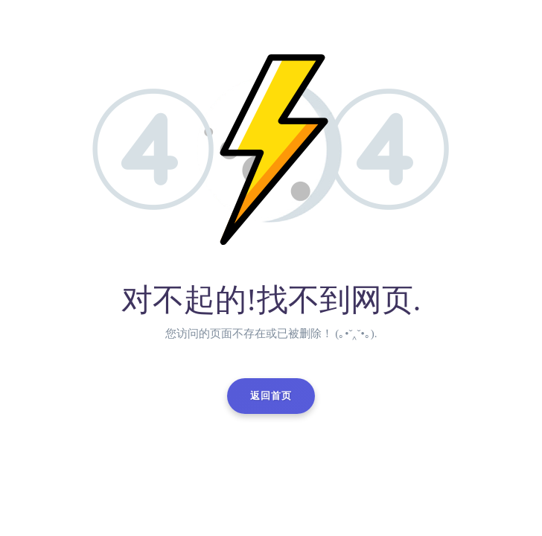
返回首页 (271, 395)
